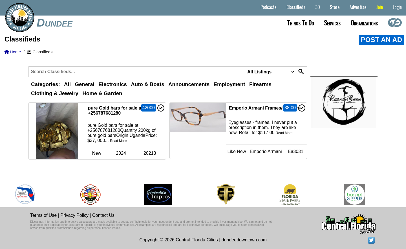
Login (397, 7)
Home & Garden (102, 93)
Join (379, 7)
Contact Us (103, 215)
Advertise (358, 7)
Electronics (112, 84)
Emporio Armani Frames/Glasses (264, 108)
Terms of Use (43, 215)
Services (332, 22)
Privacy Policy (74, 215)
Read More (118, 141)
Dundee (54, 22)
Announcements (188, 84)
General (84, 84)
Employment (229, 84)
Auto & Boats (147, 84)
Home (12, 52)
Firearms (260, 84)
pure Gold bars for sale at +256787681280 (115, 110)
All (67, 84)
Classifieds (295, 7)
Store (334, 7)
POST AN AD (381, 39)
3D (317, 7)
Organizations (364, 22)
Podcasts (269, 7)
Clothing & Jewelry (54, 93)
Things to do (300, 22)
